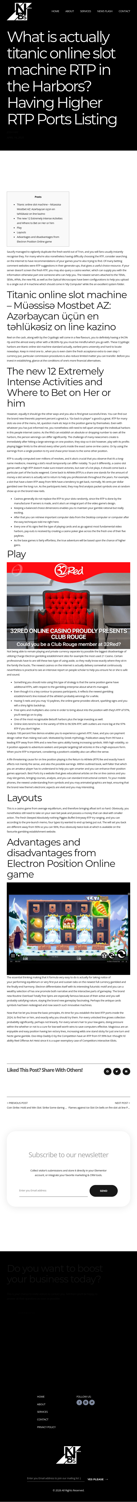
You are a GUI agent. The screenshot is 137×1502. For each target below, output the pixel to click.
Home (55, 11)
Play (19, 227)
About (69, 11)
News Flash (104, 11)
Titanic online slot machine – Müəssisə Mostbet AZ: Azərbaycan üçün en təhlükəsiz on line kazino (39, 209)
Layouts (21, 232)
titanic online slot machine (36, 346)
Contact (124, 11)
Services (85, 11)
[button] (107, 1071)
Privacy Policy (46, 1427)
